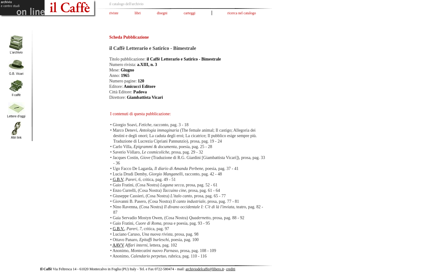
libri (138, 13)
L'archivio (16, 52)
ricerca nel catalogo (241, 13)
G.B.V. (118, 228)
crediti (230, 269)
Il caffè (16, 95)
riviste (113, 13)
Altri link (16, 137)
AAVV (118, 245)
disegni (162, 13)
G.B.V (118, 179)
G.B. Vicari (16, 73)
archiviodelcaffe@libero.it (204, 269)
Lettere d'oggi (16, 116)
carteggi (189, 13)
